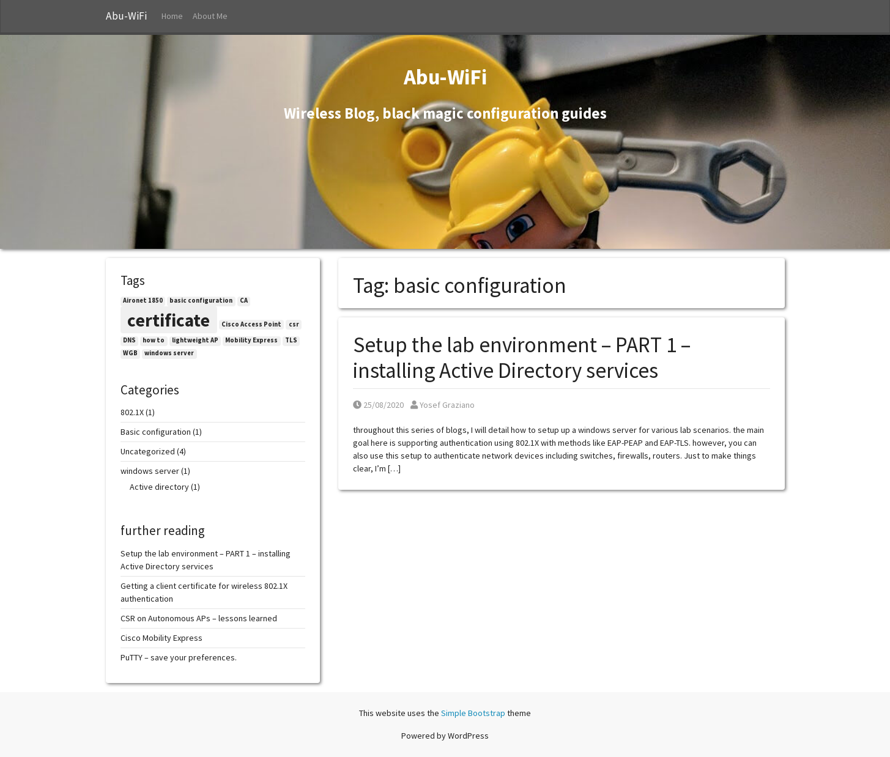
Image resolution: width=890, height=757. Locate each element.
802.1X (132, 412)
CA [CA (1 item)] (244, 301)
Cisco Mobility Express (161, 637)
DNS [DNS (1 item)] (129, 340)
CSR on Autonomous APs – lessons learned (199, 618)
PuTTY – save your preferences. (179, 657)
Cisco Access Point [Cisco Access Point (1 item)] (251, 324)
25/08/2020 (378, 404)
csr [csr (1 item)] (294, 324)
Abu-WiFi (126, 16)
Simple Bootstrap (473, 712)
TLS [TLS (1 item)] (291, 340)
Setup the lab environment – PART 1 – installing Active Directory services (522, 357)
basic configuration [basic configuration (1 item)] (200, 301)
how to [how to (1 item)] (154, 340)
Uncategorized (148, 451)
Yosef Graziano (442, 404)
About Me (210, 15)
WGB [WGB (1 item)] (130, 353)
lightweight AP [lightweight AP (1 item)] (195, 340)
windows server (150, 470)
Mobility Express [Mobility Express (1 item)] (251, 340)
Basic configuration (156, 431)
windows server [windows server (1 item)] (169, 353)
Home (172, 15)
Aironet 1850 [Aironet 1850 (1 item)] (143, 301)
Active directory (159, 486)
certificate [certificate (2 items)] (168, 320)
